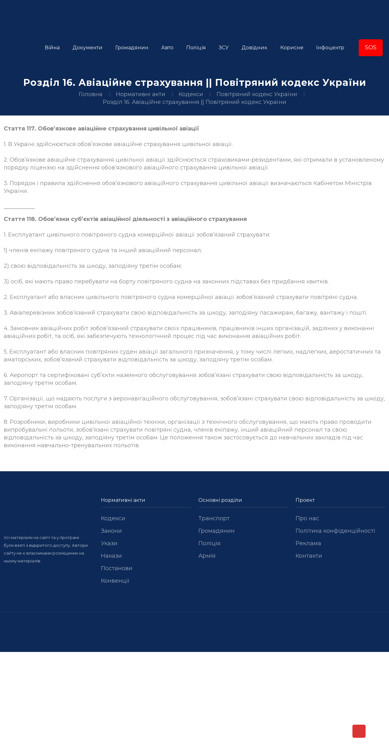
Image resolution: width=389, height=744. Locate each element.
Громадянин (216, 530)
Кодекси (191, 94)
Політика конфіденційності (335, 530)
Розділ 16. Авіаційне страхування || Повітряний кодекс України (194, 102)
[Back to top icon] (359, 731)
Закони (111, 530)
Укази (109, 543)
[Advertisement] (194, 698)
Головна (90, 94)
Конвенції (115, 580)
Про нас (307, 518)
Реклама (308, 543)
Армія (207, 555)
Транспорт (214, 518)
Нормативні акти (140, 94)
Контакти (309, 555)
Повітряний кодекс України (257, 94)
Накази (111, 555)
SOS (371, 47)
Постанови (116, 568)
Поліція (209, 543)
